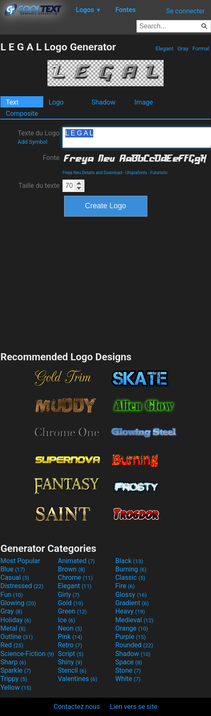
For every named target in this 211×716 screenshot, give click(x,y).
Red (11, 645)
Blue (12, 569)
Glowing (18, 603)
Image (143, 102)
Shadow (103, 102)
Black (129, 561)
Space (128, 662)
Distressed (21, 586)
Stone (128, 670)
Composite (22, 113)
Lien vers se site (133, 707)
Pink (70, 637)
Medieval (134, 620)
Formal (201, 48)
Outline (16, 637)
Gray (183, 48)
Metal (13, 628)
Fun (11, 595)
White (128, 679)
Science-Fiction (27, 654)
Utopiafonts (136, 172)
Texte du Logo (38, 137)
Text (12, 102)
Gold (70, 603)
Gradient (132, 603)
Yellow (15, 687)
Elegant (164, 48)
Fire (125, 586)
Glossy (131, 595)
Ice (66, 620)
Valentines (77, 679)
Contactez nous (77, 707)
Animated (76, 561)
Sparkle (15, 670)
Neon (70, 628)
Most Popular (20, 561)
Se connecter (185, 11)
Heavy (130, 611)
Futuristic (159, 172)
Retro (70, 645)
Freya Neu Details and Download (92, 172)
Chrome (75, 577)
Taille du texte (39, 186)
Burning (130, 569)
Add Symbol (32, 142)
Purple (130, 637)
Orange (131, 628)
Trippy (13, 679)
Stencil (72, 670)
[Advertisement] (106, 283)
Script (71, 654)
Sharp (13, 662)
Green (72, 611)
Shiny (70, 662)
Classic (130, 577)
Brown (71, 569)
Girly (68, 595)
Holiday (15, 620)
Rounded (134, 645)
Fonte (51, 158)
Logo (56, 102)
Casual (14, 577)
